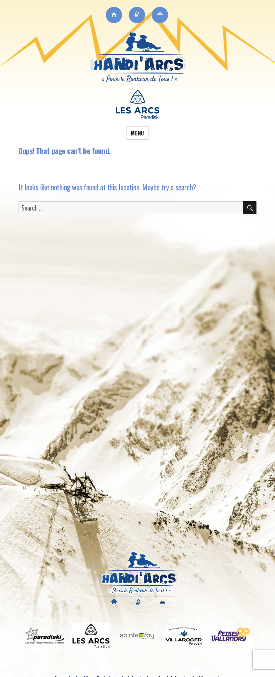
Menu (137, 133)
